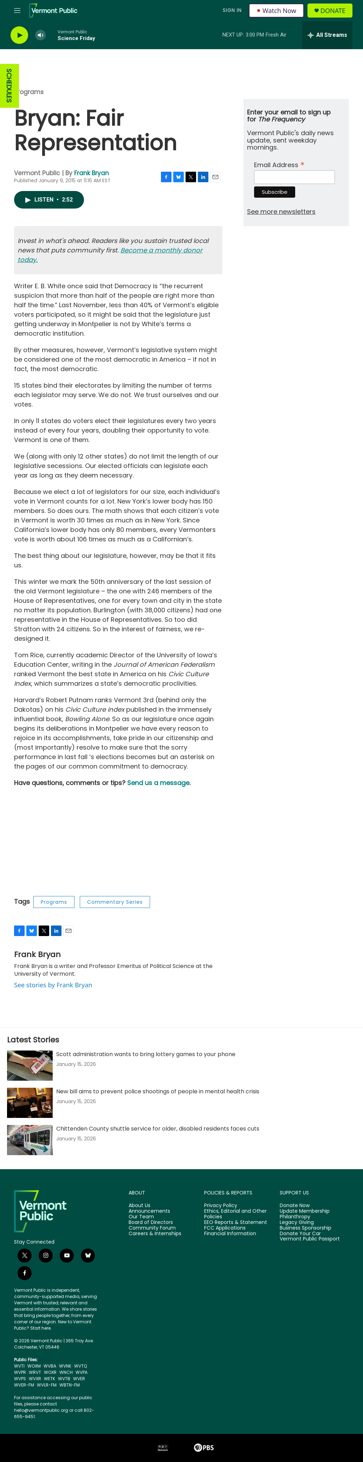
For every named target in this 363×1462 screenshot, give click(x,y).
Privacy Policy (220, 1206)
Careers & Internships (155, 1234)
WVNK (65, 1366)
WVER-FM (24, 1385)
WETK (49, 1379)
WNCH (66, 1372)
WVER (79, 1379)
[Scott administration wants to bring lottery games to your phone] (30, 1066)
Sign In (232, 10)
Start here (40, 1328)
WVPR (20, 1372)
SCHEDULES (9, 86)
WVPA (81, 1372)
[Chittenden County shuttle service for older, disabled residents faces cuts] (30, 1140)
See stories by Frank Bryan (53, 985)
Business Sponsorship (305, 1228)
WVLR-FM (47, 1385)
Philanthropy (295, 1217)
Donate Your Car (300, 1234)
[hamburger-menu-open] (17, 11)
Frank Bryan (91, 173)
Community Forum (152, 1228)
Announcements (149, 1211)
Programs (29, 92)
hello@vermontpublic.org (41, 1410)
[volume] (40, 35)
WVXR (35, 1379)
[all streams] (327, 35)
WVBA (50, 1366)
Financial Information (230, 1234)
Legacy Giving (297, 1222)
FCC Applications (225, 1228)
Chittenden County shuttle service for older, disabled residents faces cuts (157, 1129)
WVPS (20, 1379)
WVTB (64, 1379)
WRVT (35, 1372)
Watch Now (276, 10)
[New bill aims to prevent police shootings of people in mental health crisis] (30, 1103)
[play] (19, 35)
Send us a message (158, 782)
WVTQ (80, 1366)
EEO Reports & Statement (235, 1222)
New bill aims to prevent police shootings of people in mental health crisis (157, 1091)
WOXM (34, 1366)
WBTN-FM (69, 1385)
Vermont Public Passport (310, 1239)
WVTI (19, 1366)
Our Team (141, 1217)
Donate (332, 10)
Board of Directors (151, 1222)
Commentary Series (115, 901)
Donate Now (295, 1206)
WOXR (50, 1372)
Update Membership (305, 1211)
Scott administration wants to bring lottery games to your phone (145, 1054)
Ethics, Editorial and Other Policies (235, 1214)
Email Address (279, 164)
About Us (139, 1206)
